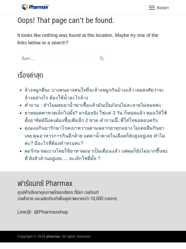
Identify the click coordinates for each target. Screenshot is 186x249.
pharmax (53, 236)
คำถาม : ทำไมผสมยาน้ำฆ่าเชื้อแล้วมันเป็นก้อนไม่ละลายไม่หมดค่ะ (93, 105)
